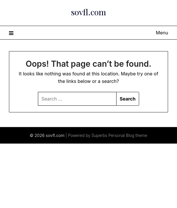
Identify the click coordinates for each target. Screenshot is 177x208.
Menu (162, 33)
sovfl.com (88, 11)
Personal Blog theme (127, 135)
